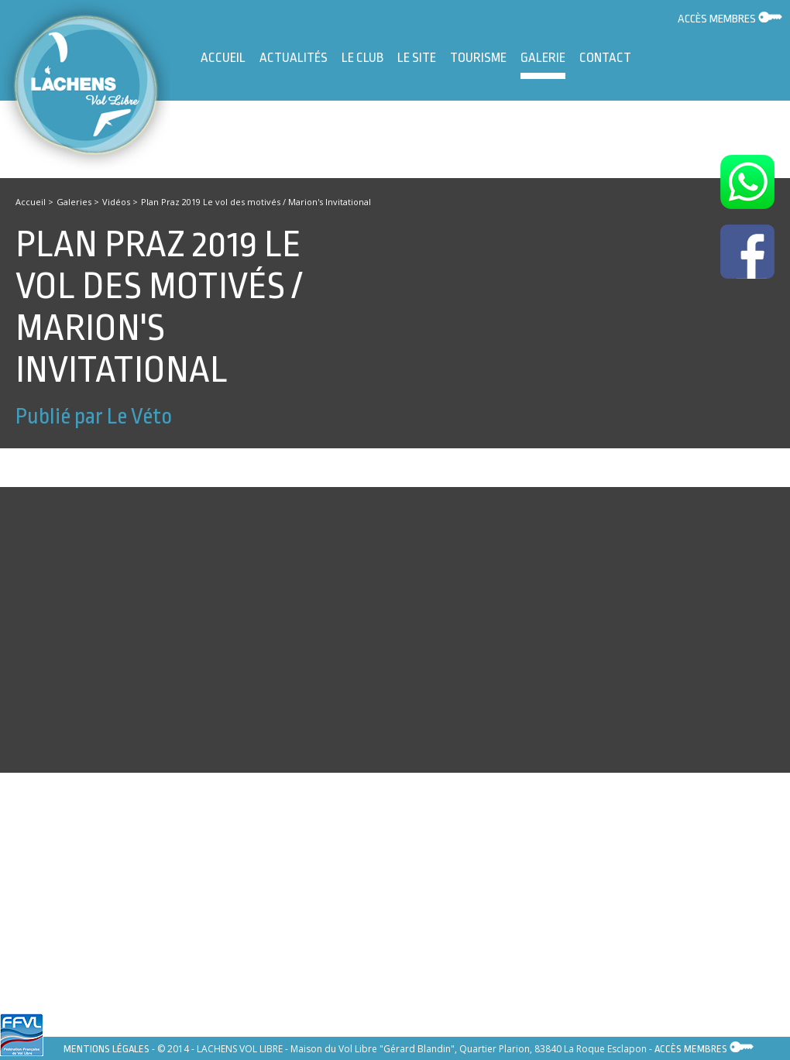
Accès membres (730, 19)
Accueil (223, 57)
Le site (416, 57)
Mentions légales (106, 1049)
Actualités (293, 57)
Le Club (362, 57)
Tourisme (478, 57)
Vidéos (116, 202)
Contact (605, 57)
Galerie (542, 64)
